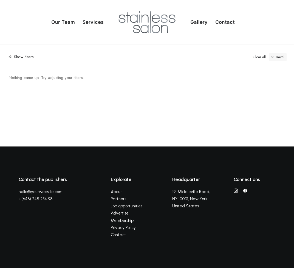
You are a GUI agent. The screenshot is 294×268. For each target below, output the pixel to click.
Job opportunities (126, 206)
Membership (122, 220)
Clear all (259, 57)
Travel (279, 57)
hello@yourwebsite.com (41, 191)
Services (93, 22)
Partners (118, 198)
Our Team (63, 22)
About (116, 191)
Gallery (199, 22)
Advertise (120, 213)
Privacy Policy (123, 227)
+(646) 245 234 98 (36, 198)
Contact (225, 22)
